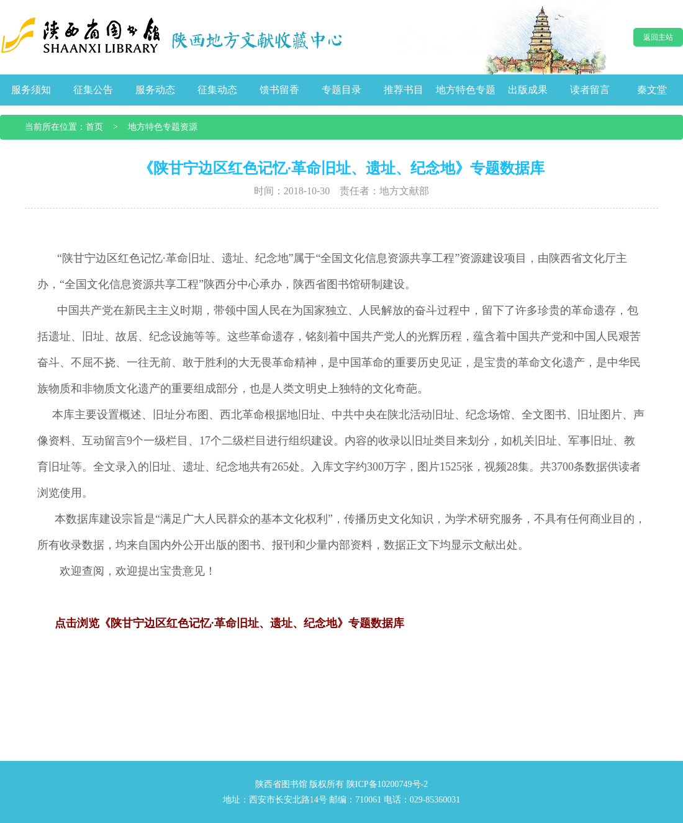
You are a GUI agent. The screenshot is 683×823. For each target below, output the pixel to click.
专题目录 (341, 89)
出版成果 (528, 89)
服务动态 (155, 89)
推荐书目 (403, 89)
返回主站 (658, 37)
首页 (94, 127)
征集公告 (93, 89)
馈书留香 (279, 89)
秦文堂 (652, 89)
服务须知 (31, 89)
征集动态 (217, 89)
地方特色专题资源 (162, 127)
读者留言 (590, 89)
